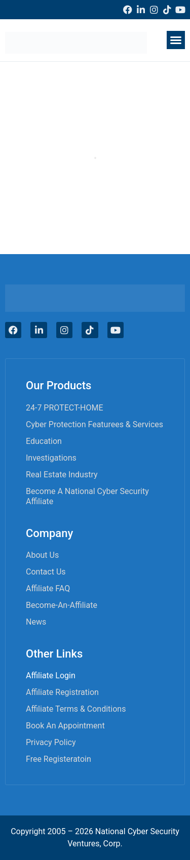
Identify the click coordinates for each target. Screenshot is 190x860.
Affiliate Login (50, 675)
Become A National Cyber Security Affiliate (87, 496)
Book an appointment (65, 725)
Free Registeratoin (58, 759)
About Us (42, 555)
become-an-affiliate (61, 605)
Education (44, 441)
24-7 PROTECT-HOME (64, 408)
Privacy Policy (51, 742)
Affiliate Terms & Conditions (76, 709)
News (36, 622)
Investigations (51, 458)
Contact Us (46, 572)
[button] (176, 40)
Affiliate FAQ (48, 588)
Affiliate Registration (62, 692)
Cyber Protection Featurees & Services (94, 424)
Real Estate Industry (62, 474)
